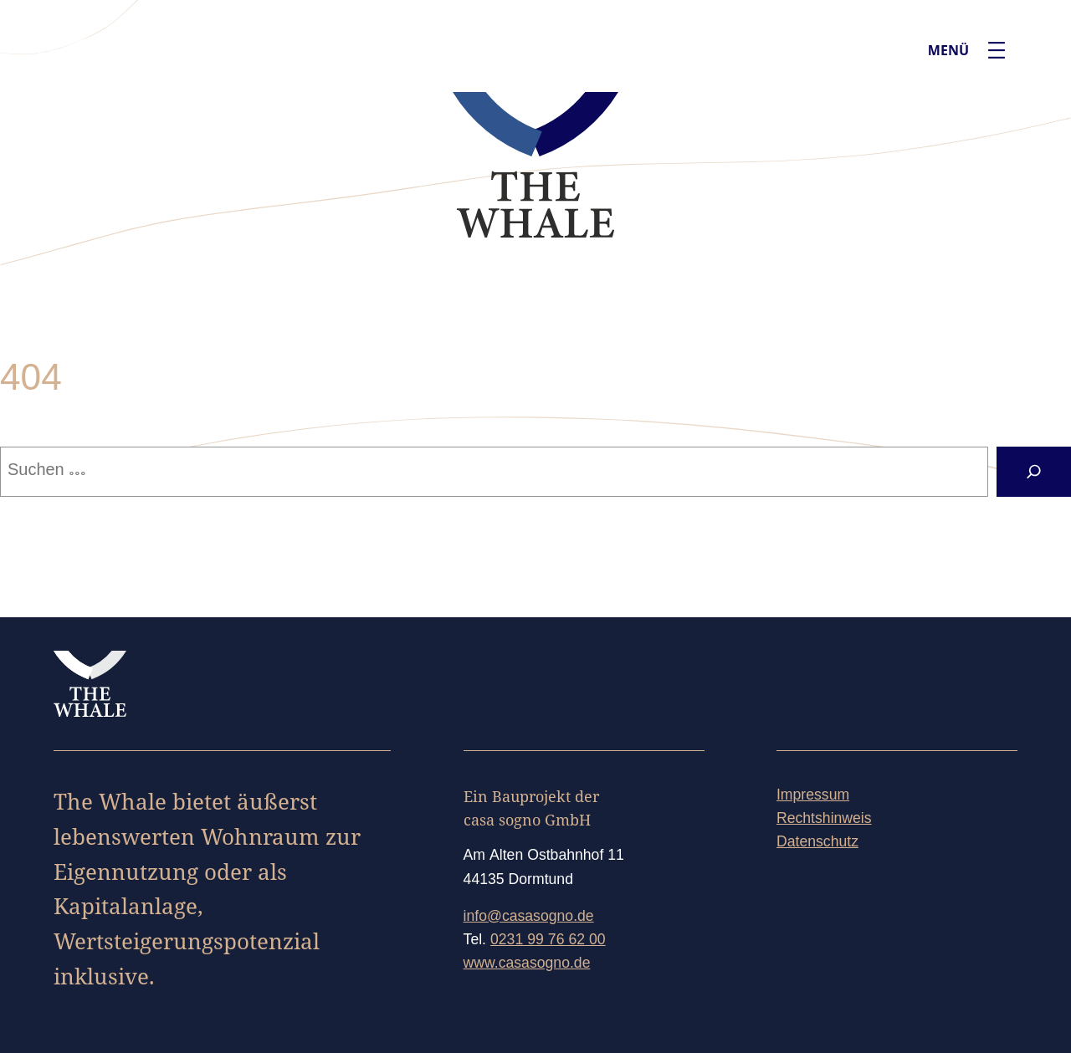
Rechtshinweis (824, 820)
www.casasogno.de (527, 964)
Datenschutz (817, 843)
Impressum (812, 796)
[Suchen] (1034, 472)
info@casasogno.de (529, 917)
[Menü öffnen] (996, 50)
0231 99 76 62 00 (548, 941)
